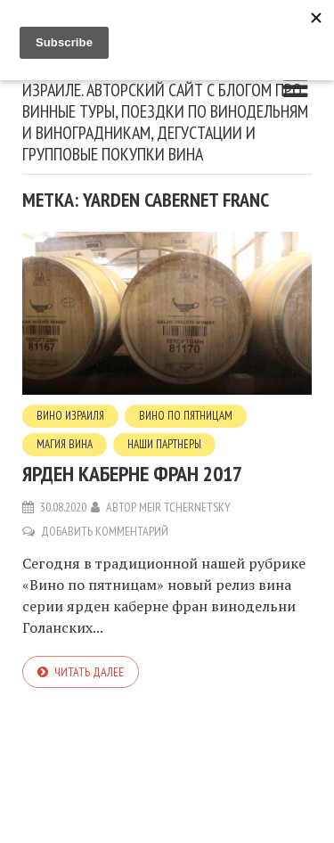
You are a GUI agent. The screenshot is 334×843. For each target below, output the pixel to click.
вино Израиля (70, 415)
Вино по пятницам (185, 415)
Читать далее (89, 672)
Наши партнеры (164, 444)
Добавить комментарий (104, 531)
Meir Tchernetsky (185, 507)
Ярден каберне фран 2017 (132, 473)
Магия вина (65, 444)
